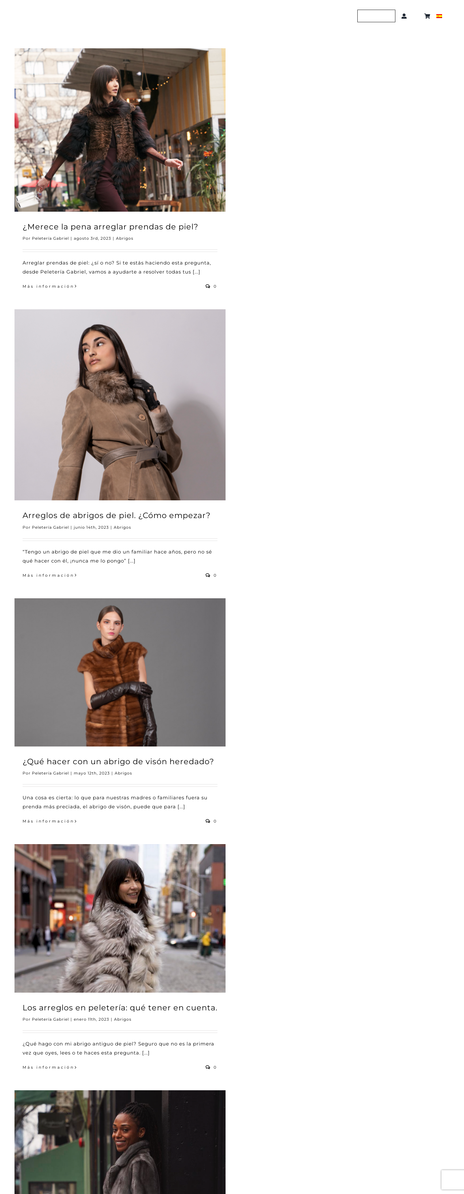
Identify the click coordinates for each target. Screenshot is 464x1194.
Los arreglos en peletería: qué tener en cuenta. (120, 1007)
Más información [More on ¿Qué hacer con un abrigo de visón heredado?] (48, 821)
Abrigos (124, 238)
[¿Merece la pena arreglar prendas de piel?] (120, 130)
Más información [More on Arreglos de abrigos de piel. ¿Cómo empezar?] (48, 575)
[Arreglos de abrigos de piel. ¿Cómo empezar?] (120, 405)
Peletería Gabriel (50, 238)
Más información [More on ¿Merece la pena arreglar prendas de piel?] (48, 286)
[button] (417, 16)
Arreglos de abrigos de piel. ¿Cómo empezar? (117, 515)
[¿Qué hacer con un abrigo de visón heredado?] (120, 672)
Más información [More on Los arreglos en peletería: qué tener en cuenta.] (48, 1067)
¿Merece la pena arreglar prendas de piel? (110, 226)
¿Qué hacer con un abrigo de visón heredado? (118, 761)
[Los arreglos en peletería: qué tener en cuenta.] (120, 918)
